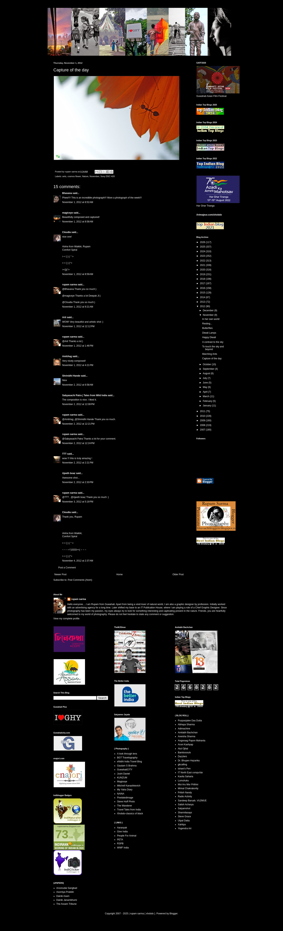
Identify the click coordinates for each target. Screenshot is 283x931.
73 (62, 834)
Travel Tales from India (129, 809)
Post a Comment (67, 567)
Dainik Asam (63, 896)
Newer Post (60, 574)
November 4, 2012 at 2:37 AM (77, 560)
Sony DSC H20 (107, 176)
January (207, 405)
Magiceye (122, 781)
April (205, 391)
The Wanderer (124, 805)
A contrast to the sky (212, 342)
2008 (203, 425)
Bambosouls (184, 752)
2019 (203, 274)
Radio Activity (185, 796)
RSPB (120, 843)
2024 (203, 251)
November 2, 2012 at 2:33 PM (77, 482)
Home (119, 574)
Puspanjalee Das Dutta (190, 720)
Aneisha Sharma (186, 736)
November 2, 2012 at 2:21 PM (77, 462)
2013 (203, 301)
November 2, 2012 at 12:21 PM (78, 423)
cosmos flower (74, 176)
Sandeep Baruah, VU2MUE (192, 800)
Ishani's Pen (184, 768)
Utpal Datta (184, 820)
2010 (203, 416)
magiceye (67, 212)
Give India (122, 831)
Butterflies (207, 328)
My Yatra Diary (124, 789)
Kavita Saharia (185, 776)
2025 (203, 246)
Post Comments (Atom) (80, 580)
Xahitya (182, 824)
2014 (203, 297)
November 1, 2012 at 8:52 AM (77, 202)
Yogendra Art (184, 828)
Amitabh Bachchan (188, 732)
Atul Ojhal (183, 748)
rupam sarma (69, 284)
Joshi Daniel (123, 773)
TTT (64, 453)
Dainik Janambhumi (66, 900)
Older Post (178, 574)
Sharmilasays (185, 812)
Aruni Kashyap (185, 744)
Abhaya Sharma (186, 724)
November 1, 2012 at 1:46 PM (77, 345)
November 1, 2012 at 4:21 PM (77, 365)
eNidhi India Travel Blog (129, 761)
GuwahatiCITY (124, 769)
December (208, 310)
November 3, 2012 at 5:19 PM (77, 501)
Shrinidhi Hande (71, 375)
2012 (203, 306)
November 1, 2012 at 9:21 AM (77, 306)
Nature (85, 176)
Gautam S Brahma (127, 765)
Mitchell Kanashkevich (128, 785)
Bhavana (67, 193)
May (205, 387)
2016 (203, 288)
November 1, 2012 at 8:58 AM (77, 221)
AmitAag (67, 356)
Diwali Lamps (209, 332)
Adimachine (184, 728)
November (94, 176)
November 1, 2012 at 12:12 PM (78, 326)
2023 (203, 256)
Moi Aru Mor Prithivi (188, 784)
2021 (203, 265)
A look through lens (127, 753)
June (205, 382)
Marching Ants (209, 354)
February (208, 401)
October (207, 364)
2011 (203, 411)
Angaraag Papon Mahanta (191, 740)
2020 (203, 269)
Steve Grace (184, 816)
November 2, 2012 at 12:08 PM (78, 404)
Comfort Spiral (69, 249)
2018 (203, 279)
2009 (203, 420)
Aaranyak (122, 827)
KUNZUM (122, 777)
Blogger (173, 913)
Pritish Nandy (185, 792)
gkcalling (182, 764)
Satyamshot (184, 808)
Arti (64, 317)
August (207, 373)
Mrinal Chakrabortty (188, 788)
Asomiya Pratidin (65, 892)
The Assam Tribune (66, 904)
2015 (203, 292)
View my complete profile (66, 618)
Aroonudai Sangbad (66, 888)
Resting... (207, 323)
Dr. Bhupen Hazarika (189, 760)
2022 (203, 260)
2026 (203, 242)
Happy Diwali (209, 337)
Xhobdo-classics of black (130, 813)
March (206, 396)
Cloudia (66, 232)
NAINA (120, 793)
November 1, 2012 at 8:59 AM (77, 274)
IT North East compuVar (190, 772)
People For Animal (126, 835)
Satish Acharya (185, 804)
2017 (203, 283)
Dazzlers (182, 756)
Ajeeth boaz (68, 473)
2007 (203, 429)
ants (64, 176)
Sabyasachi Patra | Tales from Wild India (84, 395)
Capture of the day (212, 358)
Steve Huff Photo (126, 801)
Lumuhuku (183, 780)
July (205, 378)
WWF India (123, 847)
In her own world (210, 319)
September (209, 369)
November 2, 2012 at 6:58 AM (77, 384)
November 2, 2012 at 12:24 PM (78, 443)
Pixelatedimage (125, 797)
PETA (120, 839)
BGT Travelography (127, 757)
